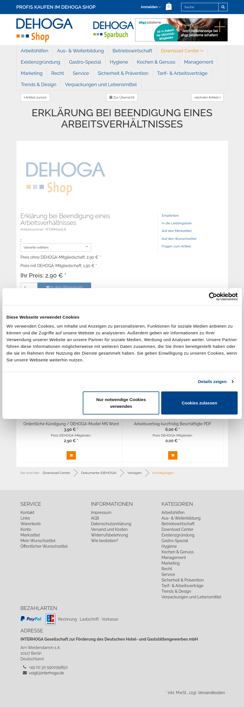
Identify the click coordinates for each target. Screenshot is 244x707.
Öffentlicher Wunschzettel (44, 546)
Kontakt (27, 512)
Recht (57, 73)
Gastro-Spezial (85, 62)
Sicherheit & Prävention (123, 73)
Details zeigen (212, 381)
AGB (95, 518)
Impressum (101, 512)
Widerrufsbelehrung (109, 535)
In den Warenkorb (64, 287)
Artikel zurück (35, 97)
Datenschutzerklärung (111, 524)
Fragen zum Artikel (176, 246)
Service (81, 73)
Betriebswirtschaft (132, 50)
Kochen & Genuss (156, 62)
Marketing (32, 73)
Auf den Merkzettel (177, 231)
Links (25, 518)
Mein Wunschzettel (38, 540)
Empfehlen (170, 216)
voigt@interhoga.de (46, 673)
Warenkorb (31, 524)
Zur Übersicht (121, 97)
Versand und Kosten (109, 529)
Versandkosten (211, 692)
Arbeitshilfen (35, 50)
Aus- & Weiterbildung (80, 50)
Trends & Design (38, 84)
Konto (26, 529)
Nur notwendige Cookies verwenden (121, 402)
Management (198, 62)
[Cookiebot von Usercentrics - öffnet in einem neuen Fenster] (213, 296)
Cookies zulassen (199, 402)
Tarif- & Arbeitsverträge (182, 73)
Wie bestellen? (104, 540)
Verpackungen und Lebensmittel (101, 84)
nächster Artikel (207, 97)
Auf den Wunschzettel (179, 239)
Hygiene (119, 62)
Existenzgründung (40, 62)
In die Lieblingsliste (177, 223)
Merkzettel (30, 535)
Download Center (182, 50)
